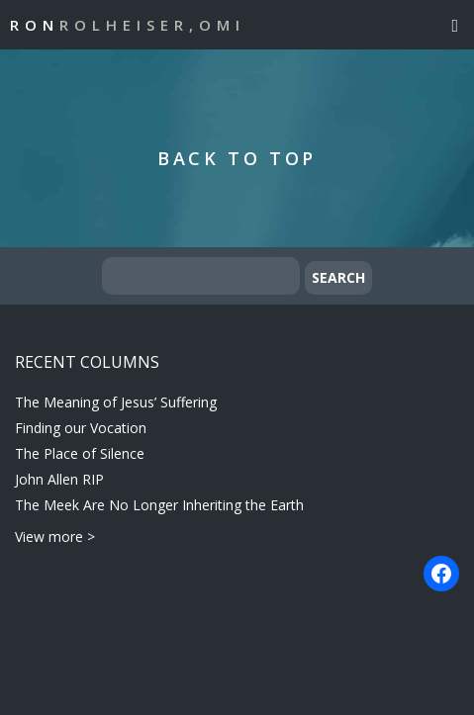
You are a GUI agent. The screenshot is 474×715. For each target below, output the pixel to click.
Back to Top (237, 158)
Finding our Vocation (80, 427)
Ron (127, 25)
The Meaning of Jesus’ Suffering (116, 402)
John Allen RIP (59, 479)
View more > (55, 536)
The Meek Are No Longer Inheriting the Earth (159, 504)
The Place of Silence (79, 453)
